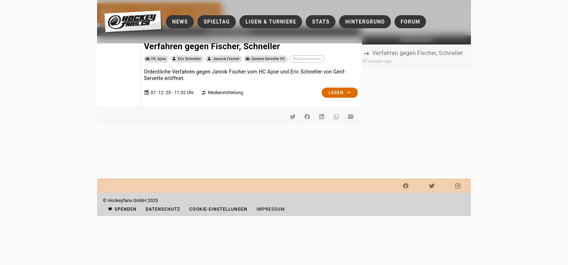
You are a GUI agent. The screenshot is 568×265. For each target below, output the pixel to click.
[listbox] (416, 57)
